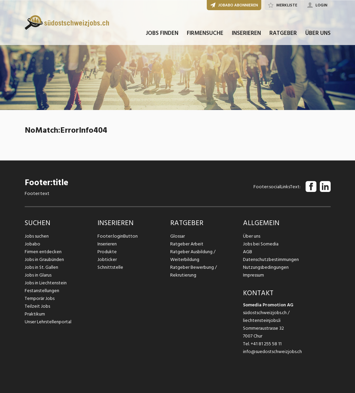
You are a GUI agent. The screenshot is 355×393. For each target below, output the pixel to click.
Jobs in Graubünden (44, 259)
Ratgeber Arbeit (186, 244)
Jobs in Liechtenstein (46, 283)
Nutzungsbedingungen (266, 267)
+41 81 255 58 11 (266, 344)
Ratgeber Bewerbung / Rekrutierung (193, 271)
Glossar (177, 236)
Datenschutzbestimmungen (271, 259)
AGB (247, 252)
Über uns (251, 236)
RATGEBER (283, 33)
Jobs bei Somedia (261, 244)
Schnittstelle (110, 267)
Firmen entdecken (43, 252)
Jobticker (107, 259)
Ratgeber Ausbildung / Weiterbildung (193, 255)
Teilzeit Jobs (37, 306)
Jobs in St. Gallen (41, 267)
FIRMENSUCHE (205, 33)
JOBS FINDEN (162, 33)
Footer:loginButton (117, 236)
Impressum (253, 275)
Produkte (107, 252)
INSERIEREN (246, 33)
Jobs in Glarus (38, 275)
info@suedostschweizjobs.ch (272, 351)
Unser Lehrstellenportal (48, 322)
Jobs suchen (37, 236)
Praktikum (35, 314)
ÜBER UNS (318, 33)
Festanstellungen (42, 290)
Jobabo (32, 244)
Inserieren (107, 244)
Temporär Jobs (39, 298)
